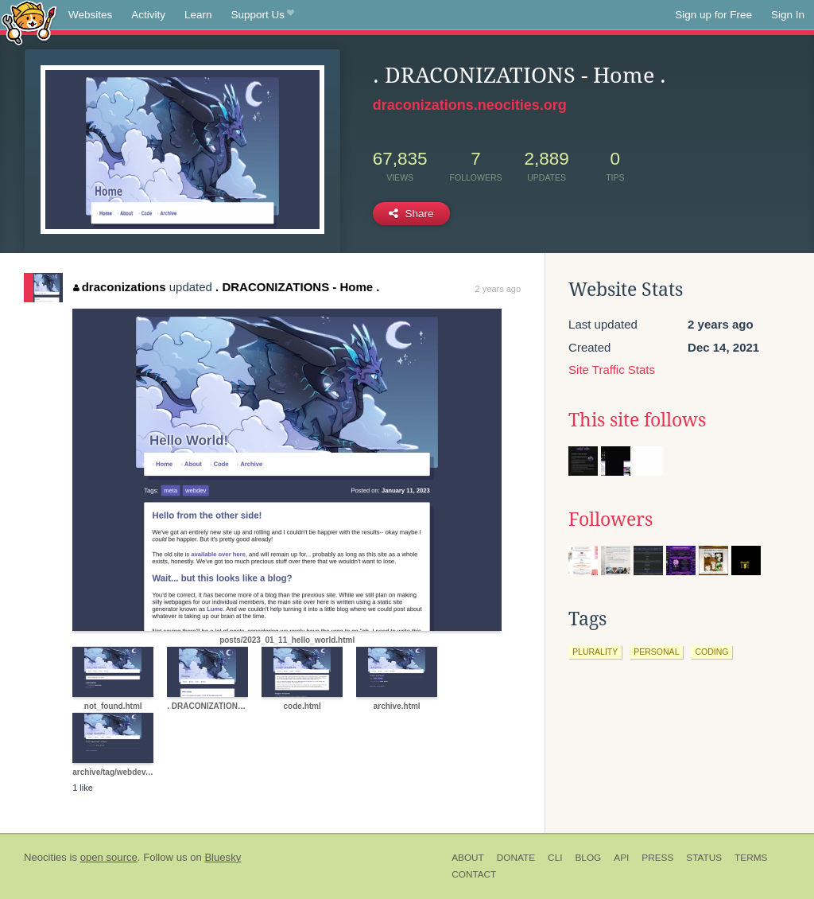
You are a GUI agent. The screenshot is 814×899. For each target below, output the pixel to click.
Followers (610, 519)
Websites (90, 15)
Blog (588, 857)
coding (711, 651)
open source (109, 857)
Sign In (787, 15)
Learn (198, 15)
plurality (595, 651)
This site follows (637, 420)
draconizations (119, 287)
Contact (474, 874)
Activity (148, 15)
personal (656, 651)
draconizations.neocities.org (470, 105)
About (468, 857)
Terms (751, 857)
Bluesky (222, 857)
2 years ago (498, 289)
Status (704, 857)
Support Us (262, 15)
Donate (516, 857)
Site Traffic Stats (611, 369)
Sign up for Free (713, 15)
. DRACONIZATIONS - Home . (297, 287)
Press (657, 857)
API (621, 857)
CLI (555, 857)
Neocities (45, 857)
